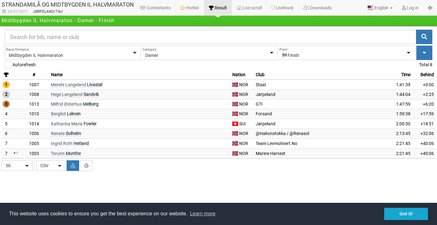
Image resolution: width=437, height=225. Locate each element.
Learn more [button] (202, 213)
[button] (380, 8)
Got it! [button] (406, 213)
